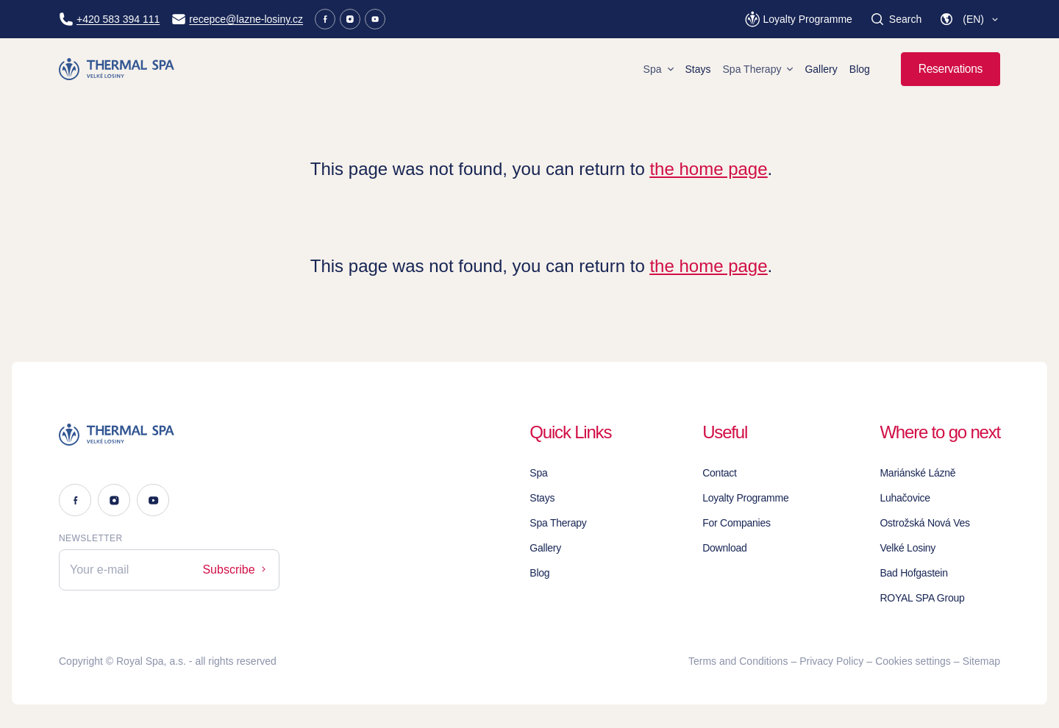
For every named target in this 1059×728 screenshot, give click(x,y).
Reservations (951, 69)
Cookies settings (913, 661)
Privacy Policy (831, 661)
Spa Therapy (758, 69)
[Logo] (169, 435)
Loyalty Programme (745, 498)
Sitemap (981, 661)
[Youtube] (375, 19)
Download (724, 548)
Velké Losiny (907, 548)
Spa (658, 69)
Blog (859, 69)
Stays (698, 69)
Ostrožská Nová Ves (924, 523)
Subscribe (235, 569)
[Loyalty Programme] (798, 19)
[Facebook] (325, 19)
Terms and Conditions (738, 661)
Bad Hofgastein (913, 573)
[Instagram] (350, 19)
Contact (719, 473)
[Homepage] (119, 69)
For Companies (736, 523)
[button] (969, 19)
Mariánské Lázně (917, 473)
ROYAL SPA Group (922, 598)
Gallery (821, 69)
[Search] (895, 19)
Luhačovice (905, 498)
